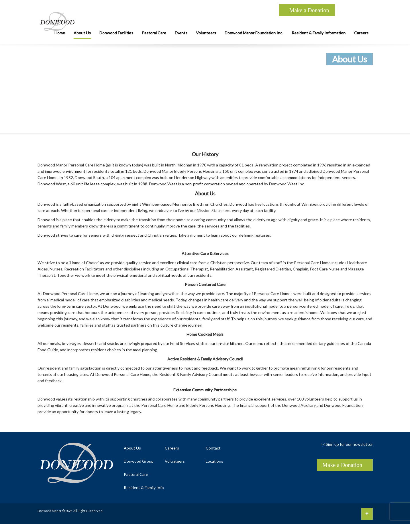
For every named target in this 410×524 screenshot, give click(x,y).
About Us (82, 32)
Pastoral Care (154, 32)
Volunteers (206, 32)
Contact (213, 448)
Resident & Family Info (144, 487)
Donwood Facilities (116, 32)
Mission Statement (214, 210)
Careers (361, 32)
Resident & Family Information (319, 32)
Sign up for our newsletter (347, 444)
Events (181, 32)
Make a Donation (309, 10)
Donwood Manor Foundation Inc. (254, 32)
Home (59, 32)
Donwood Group (139, 461)
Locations (214, 461)
